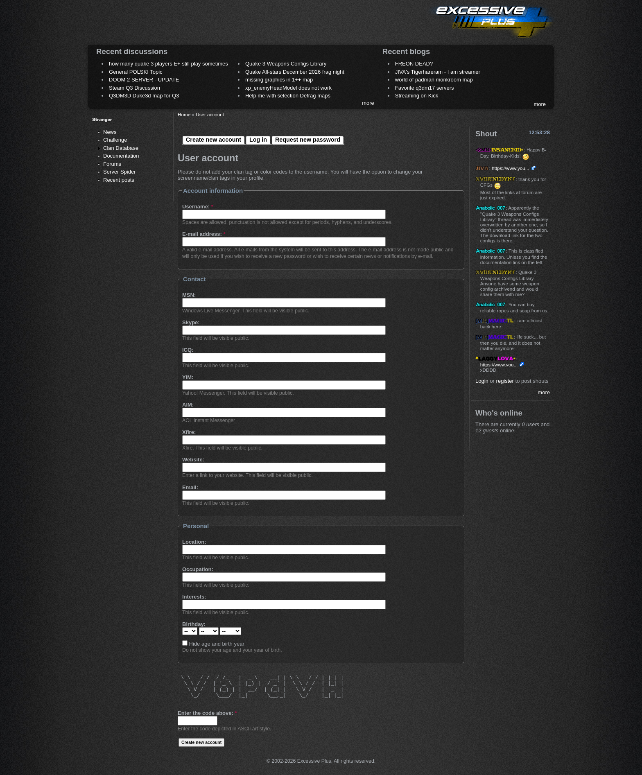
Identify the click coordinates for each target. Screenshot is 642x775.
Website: (193, 459)
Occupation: (197, 569)
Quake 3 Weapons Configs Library (285, 64)
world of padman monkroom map (434, 80)
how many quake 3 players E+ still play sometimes (168, 64)
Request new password (307, 139)
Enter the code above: (207, 713)
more (368, 103)
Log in (258, 139)
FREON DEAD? (414, 64)
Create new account (213, 139)
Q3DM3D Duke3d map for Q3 (144, 96)
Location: (194, 542)
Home (184, 114)
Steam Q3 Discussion (134, 88)
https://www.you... (510, 168)
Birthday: (194, 624)
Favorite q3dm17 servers (424, 88)
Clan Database (120, 148)
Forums (112, 164)
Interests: (194, 597)
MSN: (189, 295)
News (110, 132)
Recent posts (118, 180)
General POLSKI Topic (136, 72)
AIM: (188, 405)
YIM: (187, 377)
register (505, 381)
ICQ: (187, 350)
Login (481, 381)
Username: (197, 206)
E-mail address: (204, 234)
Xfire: (189, 432)
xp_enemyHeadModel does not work (288, 88)
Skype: (191, 322)
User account (210, 114)
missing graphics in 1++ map (279, 80)
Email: (190, 487)
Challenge (115, 140)
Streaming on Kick (417, 96)
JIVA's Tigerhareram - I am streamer (437, 72)
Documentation (121, 156)
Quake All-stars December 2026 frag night (294, 72)
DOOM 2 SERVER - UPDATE (144, 80)
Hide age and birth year (213, 644)
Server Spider (119, 172)
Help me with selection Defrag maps (287, 96)
